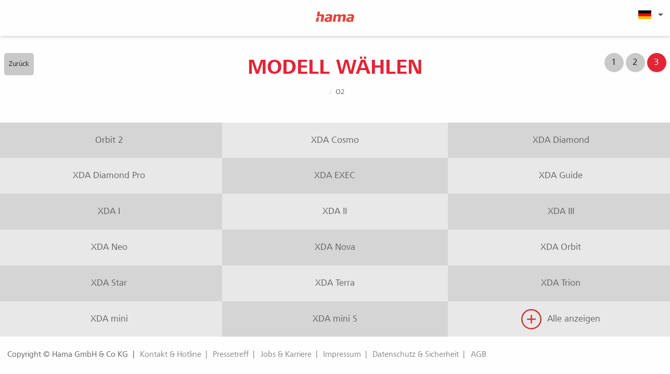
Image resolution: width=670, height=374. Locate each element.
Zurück (19, 63)
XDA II (335, 211)
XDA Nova (335, 247)
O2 (340, 91)
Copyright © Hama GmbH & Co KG (67, 354)
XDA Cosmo (335, 140)
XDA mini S (335, 318)
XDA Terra (335, 282)
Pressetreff (231, 354)
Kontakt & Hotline (170, 354)
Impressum (342, 354)
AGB (478, 354)
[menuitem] (649, 14)
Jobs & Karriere (286, 354)
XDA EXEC (334, 175)
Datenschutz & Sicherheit (415, 354)
